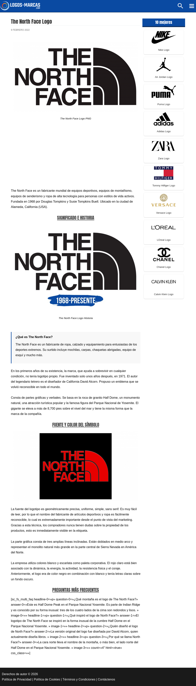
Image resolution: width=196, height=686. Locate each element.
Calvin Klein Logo (163, 294)
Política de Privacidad (16, 679)
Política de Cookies (47, 679)
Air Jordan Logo (164, 77)
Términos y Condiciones (79, 679)
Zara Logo (163, 158)
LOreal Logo (164, 239)
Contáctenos (106, 679)
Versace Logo (164, 212)
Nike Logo (163, 49)
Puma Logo (163, 104)
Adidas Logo (164, 131)
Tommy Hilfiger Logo (163, 185)
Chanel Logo (164, 267)
